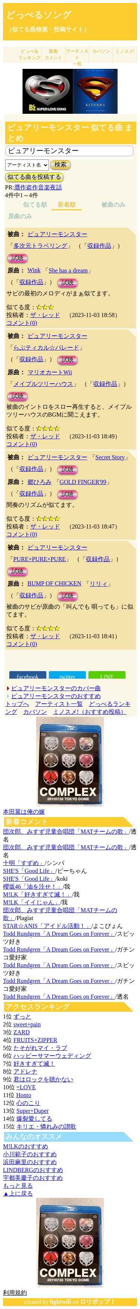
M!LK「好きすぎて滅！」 (37, 894)
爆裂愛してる (34, 1118)
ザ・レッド (45, 315)
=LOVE (26, 1087)
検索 (60, 164)
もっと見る (18, 1185)
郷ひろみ (40, 482)
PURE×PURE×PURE (39, 559)
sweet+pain (27, 1024)
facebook (28, 677)
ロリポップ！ (98, 1302)
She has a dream (68, 270)
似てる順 (35, 204)
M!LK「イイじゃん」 (31, 902)
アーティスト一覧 (59, 704)
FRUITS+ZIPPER (35, 1040)
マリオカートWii (50, 372)
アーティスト (77, 58)
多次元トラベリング (40, 246)
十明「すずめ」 (24, 863)
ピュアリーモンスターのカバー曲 (56, 688)
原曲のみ (20, 216)
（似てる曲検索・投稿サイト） (48, 29)
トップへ (17, 704)
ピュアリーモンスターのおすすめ (56, 696)
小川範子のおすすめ (30, 1154)
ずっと (22, 1016)
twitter (67, 677)
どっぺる (29, 54)
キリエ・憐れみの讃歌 (46, 1126)
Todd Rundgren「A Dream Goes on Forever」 (59, 934)
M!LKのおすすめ (25, 1146)
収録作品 (99, 246)
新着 (53, 54)
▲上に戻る (18, 1193)
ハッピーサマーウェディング (52, 1056)
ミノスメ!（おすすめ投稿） (90, 712)
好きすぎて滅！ (34, 1063)
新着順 (67, 204)
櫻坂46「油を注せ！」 (33, 886)
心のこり (28, 1103)
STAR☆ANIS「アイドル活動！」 (47, 926)
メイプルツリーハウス (43, 384)
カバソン (101, 51)
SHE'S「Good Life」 (29, 871)
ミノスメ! (125, 51)
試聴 (18, 258)
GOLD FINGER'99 (83, 482)
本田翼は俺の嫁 (24, 812)
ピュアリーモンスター (57, 234)
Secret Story (110, 457)
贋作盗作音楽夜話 (38, 187)
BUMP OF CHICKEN (54, 583)
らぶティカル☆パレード (46, 347)
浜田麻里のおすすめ (30, 1162)
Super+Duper (32, 1111)
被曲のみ (113, 204)
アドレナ (25, 1071)
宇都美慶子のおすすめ (33, 1178)
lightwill (60, 1302)
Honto (23, 1095)
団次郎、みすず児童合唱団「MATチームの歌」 (66, 831)
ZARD (21, 1032)
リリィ (99, 584)
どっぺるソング (38, 15)
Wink (34, 270)
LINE (106, 677)
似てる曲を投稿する (34, 177)
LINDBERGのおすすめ (33, 1170)
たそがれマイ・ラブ (40, 1048)
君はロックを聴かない (43, 1079)
